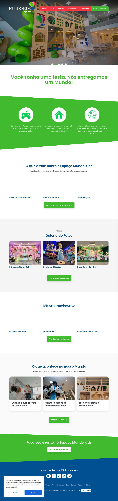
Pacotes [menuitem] (85, 9)
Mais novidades (59, 419)
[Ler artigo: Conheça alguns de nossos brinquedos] (59, 394)
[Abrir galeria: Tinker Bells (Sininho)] (93, 256)
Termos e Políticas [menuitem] (84, 485)
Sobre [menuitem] (52, 9)
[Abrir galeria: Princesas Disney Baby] (25, 256)
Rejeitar (15, 492)
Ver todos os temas (59, 278)
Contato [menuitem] (73, 485)
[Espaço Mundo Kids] (22, 11)
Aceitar (33, 492)
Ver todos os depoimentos (59, 205)
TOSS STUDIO (86, 490)
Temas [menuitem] (61, 9)
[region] (24, 486)
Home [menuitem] (43, 9)
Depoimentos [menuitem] (72, 9)
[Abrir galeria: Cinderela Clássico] (59, 256)
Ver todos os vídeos (59, 339)
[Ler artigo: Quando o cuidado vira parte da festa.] (25, 394)
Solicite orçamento (100, 9)
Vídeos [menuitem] (47, 485)
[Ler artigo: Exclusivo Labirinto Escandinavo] (93, 394)
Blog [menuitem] (67, 485)
